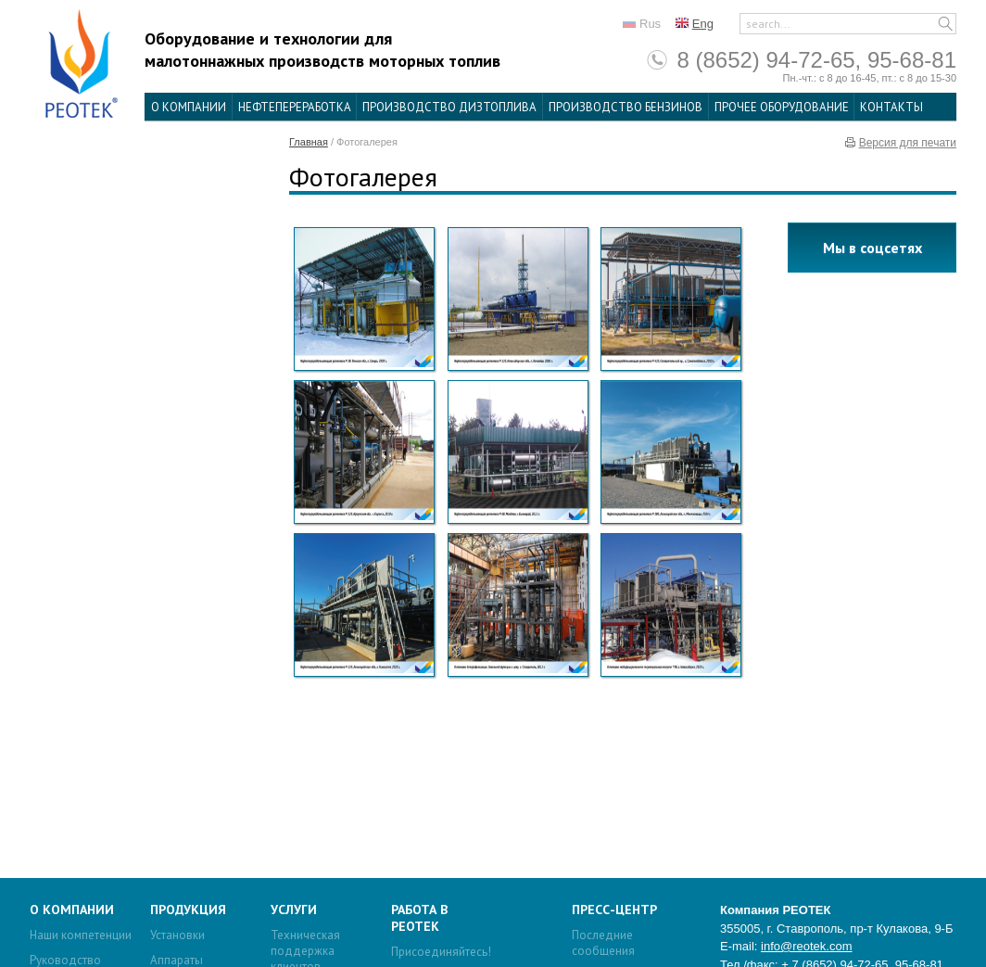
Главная (308, 141)
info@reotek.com (806, 946)
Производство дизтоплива (449, 107)
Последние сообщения (603, 943)
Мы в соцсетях (872, 247)
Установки (177, 935)
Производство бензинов (625, 107)
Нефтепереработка (294, 107)
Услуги (294, 909)
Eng (703, 24)
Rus (650, 24)
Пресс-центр (614, 909)
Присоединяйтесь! (441, 952)
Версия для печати (907, 142)
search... (768, 24)
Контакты (891, 107)
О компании (188, 107)
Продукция (188, 909)
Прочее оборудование (781, 107)
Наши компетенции (81, 935)
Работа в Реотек (419, 918)
